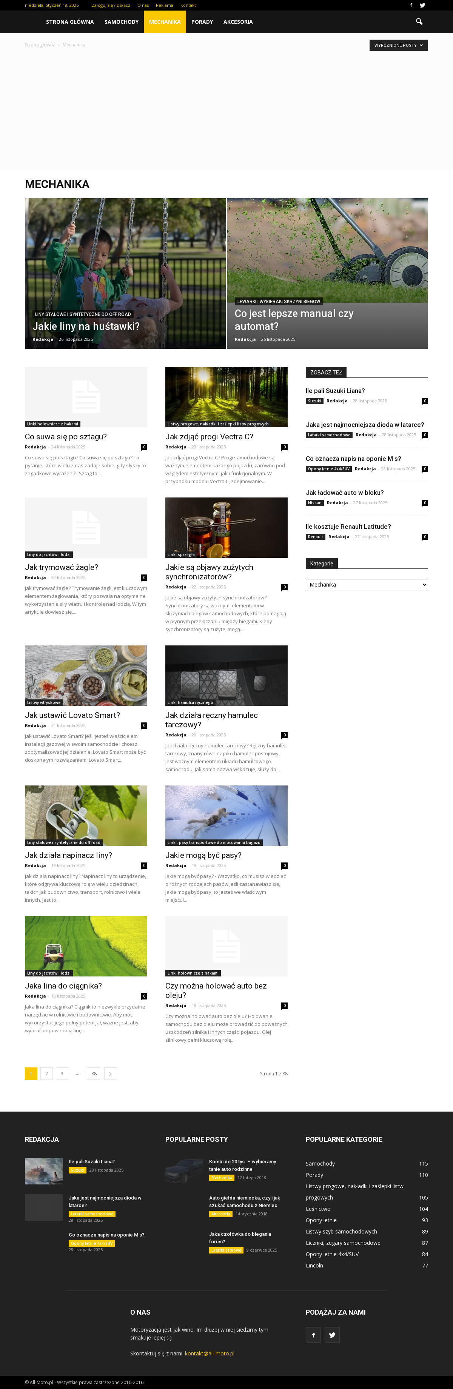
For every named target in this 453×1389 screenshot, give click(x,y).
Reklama (164, 5)
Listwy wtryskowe (43, 702)
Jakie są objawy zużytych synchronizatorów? (209, 572)
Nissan (315, 502)
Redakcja (43, 339)
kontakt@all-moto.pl (209, 1353)
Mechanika (165, 21)
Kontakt (188, 5)
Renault (315, 536)
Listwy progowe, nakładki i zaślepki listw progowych (218, 424)
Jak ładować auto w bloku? (345, 492)
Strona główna (70, 21)
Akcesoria (238, 21)
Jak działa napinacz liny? (68, 855)
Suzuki (314, 400)
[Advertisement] (226, 106)
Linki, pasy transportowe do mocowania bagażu (214, 842)
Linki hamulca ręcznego (190, 702)
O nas (143, 5)
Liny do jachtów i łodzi (49, 554)
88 (94, 1073)
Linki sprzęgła (181, 554)
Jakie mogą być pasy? (203, 855)
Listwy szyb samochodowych (341, 1231)
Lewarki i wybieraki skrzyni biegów (278, 301)
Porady (202, 21)
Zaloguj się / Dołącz (111, 5)
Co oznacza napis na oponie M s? (353, 458)
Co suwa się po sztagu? (66, 436)
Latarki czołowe (226, 1250)
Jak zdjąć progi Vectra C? (209, 436)
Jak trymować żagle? (61, 567)
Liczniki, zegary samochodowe (343, 1242)
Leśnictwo (318, 1208)
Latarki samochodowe (329, 434)
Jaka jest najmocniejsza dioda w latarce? (365, 424)
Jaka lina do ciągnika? (63, 985)
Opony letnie (321, 1220)
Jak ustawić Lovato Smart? (72, 715)
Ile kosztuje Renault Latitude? (348, 526)
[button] (419, 22)
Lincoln (314, 1265)
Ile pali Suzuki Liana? (335, 390)
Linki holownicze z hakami (52, 424)
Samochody (122, 21)
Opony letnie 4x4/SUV (329, 468)
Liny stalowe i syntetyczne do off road (83, 314)
